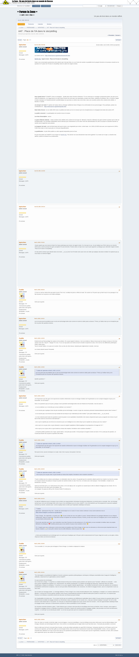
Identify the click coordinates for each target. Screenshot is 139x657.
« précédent (111, 35)
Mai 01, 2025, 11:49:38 (39, 395)
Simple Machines (28, 655)
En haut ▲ (120, 655)
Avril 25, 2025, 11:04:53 (39, 170)
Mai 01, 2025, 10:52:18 (39, 289)
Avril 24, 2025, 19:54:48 (39, 44)
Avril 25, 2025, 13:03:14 (39, 206)
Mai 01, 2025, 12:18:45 (39, 543)
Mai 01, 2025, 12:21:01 (39, 572)
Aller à (94, 645)
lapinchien (22, 44)
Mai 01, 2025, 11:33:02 (39, 367)
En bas (20, 40)
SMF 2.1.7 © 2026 (20, 655)
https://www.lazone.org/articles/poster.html (55, 106)
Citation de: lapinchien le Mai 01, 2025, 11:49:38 (48, 443)
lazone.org (38, 59)
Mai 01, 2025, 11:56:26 (39, 440)
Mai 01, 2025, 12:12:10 (39, 498)
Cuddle (21, 289)
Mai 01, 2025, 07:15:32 (39, 242)
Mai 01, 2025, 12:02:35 (39, 469)
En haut (20, 638)
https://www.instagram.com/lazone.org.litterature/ (49, 512)
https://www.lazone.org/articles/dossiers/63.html (57, 55)
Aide (116, 655)
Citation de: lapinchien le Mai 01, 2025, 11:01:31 (48, 370)
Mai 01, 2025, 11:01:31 (39, 318)
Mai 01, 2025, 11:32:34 (39, 338)
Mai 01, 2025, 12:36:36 (39, 619)
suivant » (118, 35)
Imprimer (118, 40)
